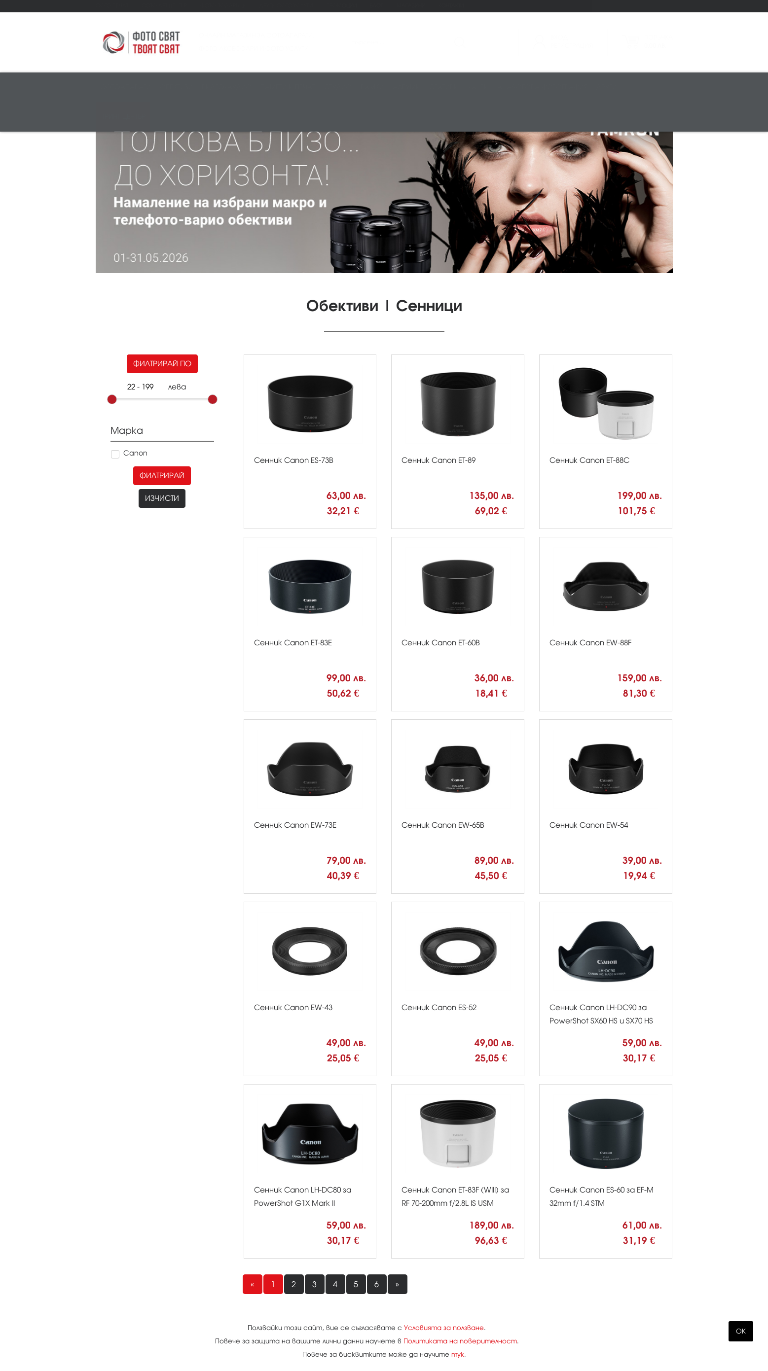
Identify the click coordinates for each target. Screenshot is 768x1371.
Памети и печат (287, 87)
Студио (338, 87)
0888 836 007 (536, 1279)
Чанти (477, 87)
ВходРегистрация (571, 41)
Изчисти (162, 356)
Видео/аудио (227, 87)
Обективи (176, 87)
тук (457, 1354)
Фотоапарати (125, 87)
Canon (135, 312)
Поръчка (658, 41)
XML (307, 1310)
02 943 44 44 (535, 1264)
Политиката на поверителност (460, 1341)
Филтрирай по (162, 222)
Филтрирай (162, 334)
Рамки (372, 87)
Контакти (451, 5)
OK (741, 1331)
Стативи (443, 87)
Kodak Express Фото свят (564, 1244)
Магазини (411, 5)
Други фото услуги (286, 5)
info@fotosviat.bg (546, 1299)
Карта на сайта (333, 1288)
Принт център (123, 116)
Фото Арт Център (164, 5)
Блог (376, 5)
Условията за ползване (444, 1328)
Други (606, 87)
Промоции (341, 5)
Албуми (406, 87)
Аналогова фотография (542, 87)
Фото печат (112, 5)
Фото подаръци (223, 5)
